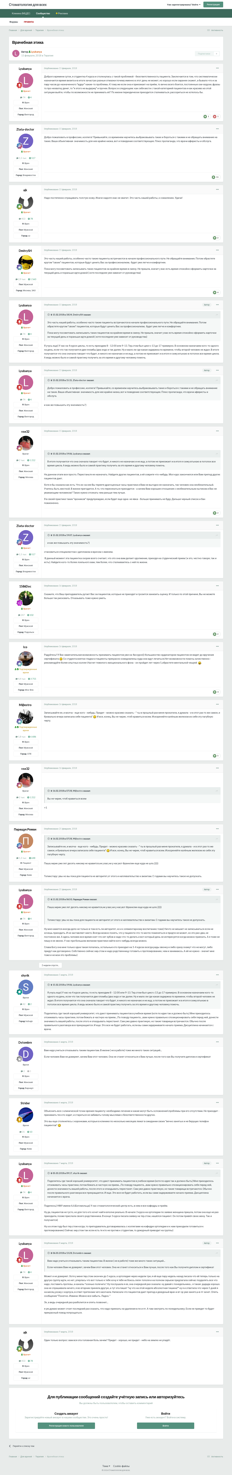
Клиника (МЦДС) (21, 13)
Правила (29, 21)
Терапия (48, 55)
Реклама (63, 13)
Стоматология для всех (28, 4)
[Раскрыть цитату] (48, 314)
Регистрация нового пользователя (66, 1425)
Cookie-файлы (121, 1466)
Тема (106, 1466)
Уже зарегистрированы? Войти (183, 4)
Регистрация (213, 4)
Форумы (13, 21)
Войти (166, 1425)
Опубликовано (60, 68)
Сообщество (43, 15)
